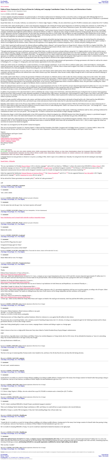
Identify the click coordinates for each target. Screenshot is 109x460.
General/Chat (105, 1)
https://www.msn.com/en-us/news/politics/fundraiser (15, 282)
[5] (34, 178)
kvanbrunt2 (22, 235)
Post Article (105, 2)
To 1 (16, 199)
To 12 (16, 433)
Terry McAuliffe (88, 173)
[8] (20, 167)
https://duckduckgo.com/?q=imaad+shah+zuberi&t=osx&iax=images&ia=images (23, 217)
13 (1, 397)
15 (1, 432)
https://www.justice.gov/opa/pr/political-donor (13, 274)
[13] (14, 174)
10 (1, 358)
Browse (2, 2)
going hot (22, 358)
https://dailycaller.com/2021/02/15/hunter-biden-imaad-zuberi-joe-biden (20, 288)
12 (1, 384)
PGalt (20, 198)
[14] (42, 174)
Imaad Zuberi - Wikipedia (8, 161)
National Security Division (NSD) (10, 139)
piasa (20, 304)
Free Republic (4, 1)
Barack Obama (26, 166)
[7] (46, 165)
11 (1, 370)
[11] (44, 172)
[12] (67, 172)
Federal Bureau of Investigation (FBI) (11, 138)
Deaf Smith (22, 250)
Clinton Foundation (52, 173)
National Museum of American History (32, 173)
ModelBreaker (23, 415)
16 (1, 447)
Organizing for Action (26, 175)
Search (7, 2)
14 (1, 415)
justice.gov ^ (4, 11)
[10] (84, 169)
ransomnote (22, 185)
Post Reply (4, 187)
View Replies (18, 187)
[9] (72, 167)
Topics (100, 2)
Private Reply (10, 187)
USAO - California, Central (8, 141)
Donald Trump (48, 168)
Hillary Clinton (96, 166)
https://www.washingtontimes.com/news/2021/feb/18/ (15, 297)
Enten (20, 210)
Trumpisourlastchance (24, 263)
